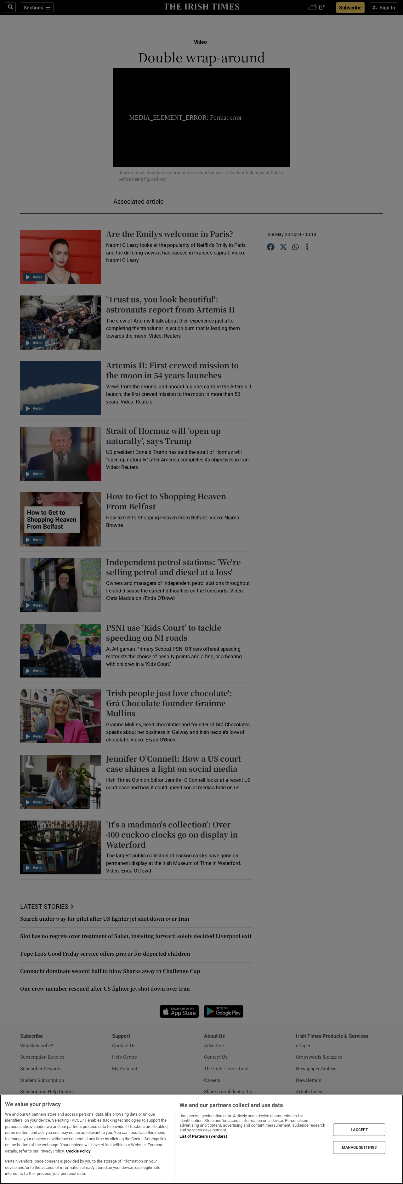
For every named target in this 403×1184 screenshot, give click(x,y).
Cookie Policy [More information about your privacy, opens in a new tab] (78, 1151)
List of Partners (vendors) (203, 1136)
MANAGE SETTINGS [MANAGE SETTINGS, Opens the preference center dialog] (359, 1147)
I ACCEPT (359, 1129)
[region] (201, 1139)
